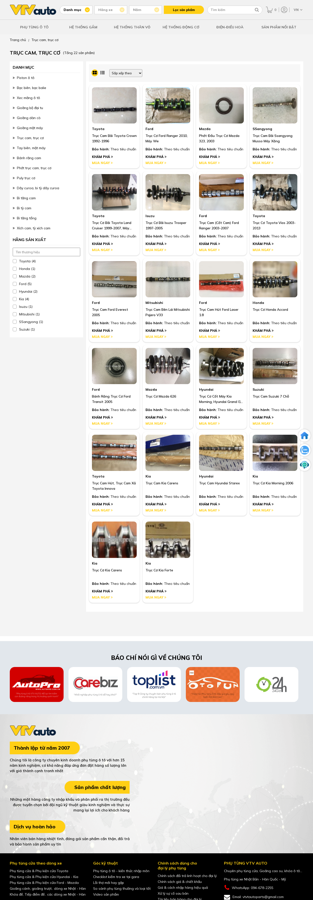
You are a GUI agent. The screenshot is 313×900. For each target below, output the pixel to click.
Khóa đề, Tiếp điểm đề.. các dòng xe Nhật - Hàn (48, 894)
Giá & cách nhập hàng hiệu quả (183, 887)
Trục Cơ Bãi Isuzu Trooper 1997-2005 (165, 225)
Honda (258, 302)
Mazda (205, 129)
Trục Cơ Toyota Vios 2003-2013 (274, 225)
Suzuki (258, 389)
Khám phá (102, 157)
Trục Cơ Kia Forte (159, 570)
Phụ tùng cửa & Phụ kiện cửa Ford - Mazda (44, 882)
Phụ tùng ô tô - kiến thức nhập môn (121, 871)
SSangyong (262, 129)
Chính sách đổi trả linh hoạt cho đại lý (187, 876)
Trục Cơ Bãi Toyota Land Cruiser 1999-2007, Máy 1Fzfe (111, 226)
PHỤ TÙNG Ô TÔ (34, 27)
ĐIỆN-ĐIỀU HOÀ (230, 27)
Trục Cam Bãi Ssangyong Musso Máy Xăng (272, 138)
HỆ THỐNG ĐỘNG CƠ (181, 27)
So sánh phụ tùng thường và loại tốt (122, 888)
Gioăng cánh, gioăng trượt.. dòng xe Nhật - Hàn (48, 888)
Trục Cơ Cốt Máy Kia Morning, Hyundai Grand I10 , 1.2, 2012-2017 (221, 399)
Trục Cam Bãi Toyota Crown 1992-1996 (114, 138)
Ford (149, 129)
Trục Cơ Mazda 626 (160, 396)
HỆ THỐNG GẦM (83, 27)
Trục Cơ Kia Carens (107, 570)
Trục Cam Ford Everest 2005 (110, 312)
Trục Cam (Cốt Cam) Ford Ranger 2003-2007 (219, 225)
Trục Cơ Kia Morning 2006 (273, 483)
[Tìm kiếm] (257, 9)
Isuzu (150, 216)
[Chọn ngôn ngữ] (297, 10)
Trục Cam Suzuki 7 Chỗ (271, 396)
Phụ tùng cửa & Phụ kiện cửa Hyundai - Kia (44, 877)
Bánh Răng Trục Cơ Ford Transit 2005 (111, 399)
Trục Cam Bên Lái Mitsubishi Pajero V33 (167, 312)
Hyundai (206, 389)
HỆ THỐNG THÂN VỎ (132, 27)
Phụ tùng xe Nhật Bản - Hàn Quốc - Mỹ (255, 879)
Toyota (98, 129)
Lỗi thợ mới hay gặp (108, 882)
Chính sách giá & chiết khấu (180, 881)
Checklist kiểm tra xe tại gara (116, 877)
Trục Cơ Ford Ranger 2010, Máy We (166, 138)
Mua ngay (102, 163)
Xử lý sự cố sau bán (173, 893)
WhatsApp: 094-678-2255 (248, 888)
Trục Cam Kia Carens (161, 483)
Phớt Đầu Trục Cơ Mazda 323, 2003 (219, 138)
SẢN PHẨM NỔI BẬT (278, 27)
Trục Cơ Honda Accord (270, 309)
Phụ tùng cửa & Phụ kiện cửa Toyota (39, 871)
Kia (148, 476)
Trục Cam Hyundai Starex (219, 483)
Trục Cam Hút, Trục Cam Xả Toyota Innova (114, 486)
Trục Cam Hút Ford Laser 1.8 (218, 312)
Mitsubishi (154, 302)
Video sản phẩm (106, 894)
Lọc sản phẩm (184, 10)
